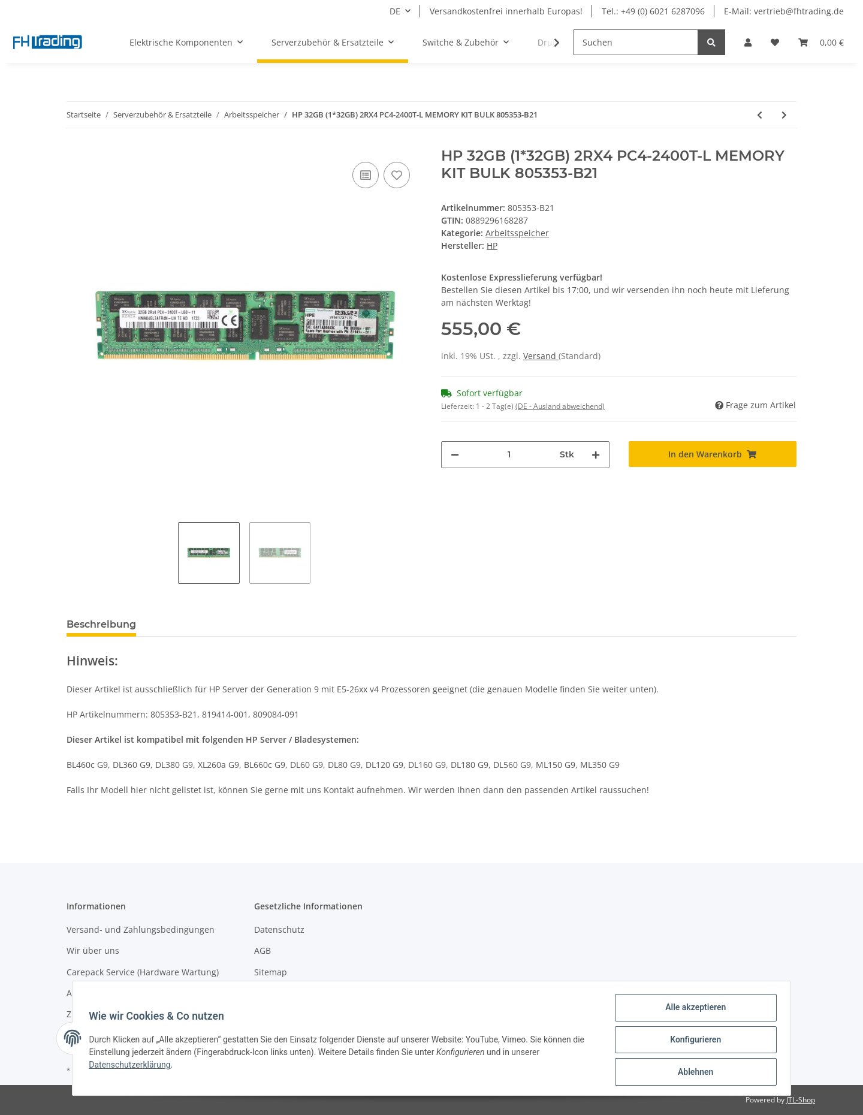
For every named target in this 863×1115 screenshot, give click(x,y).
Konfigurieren (692, 1041)
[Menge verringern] (455, 455)
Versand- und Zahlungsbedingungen (141, 929)
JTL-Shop (800, 1100)
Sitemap (270, 972)
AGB (262, 950)
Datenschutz (279, 929)
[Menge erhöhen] (596, 455)
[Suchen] (635, 42)
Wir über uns (93, 950)
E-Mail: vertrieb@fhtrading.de (784, 11)
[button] (748, 42)
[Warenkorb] (821, 42)
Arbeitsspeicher (517, 233)
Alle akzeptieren (692, 1010)
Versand (541, 355)
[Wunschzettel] (775, 42)
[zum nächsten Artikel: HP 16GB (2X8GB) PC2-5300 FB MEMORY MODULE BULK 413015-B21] (784, 115)
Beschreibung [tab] (101, 624)
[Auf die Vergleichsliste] (365, 175)
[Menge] (509, 455)
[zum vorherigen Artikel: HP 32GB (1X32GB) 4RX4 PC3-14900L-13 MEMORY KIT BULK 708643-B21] (759, 115)
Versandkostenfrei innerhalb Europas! (506, 11)
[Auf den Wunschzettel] (397, 175)
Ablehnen (692, 1072)
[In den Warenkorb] (713, 454)
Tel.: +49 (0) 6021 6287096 (653, 11)
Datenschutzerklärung (132, 1066)
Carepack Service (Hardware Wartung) (143, 972)
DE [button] (395, 11)
